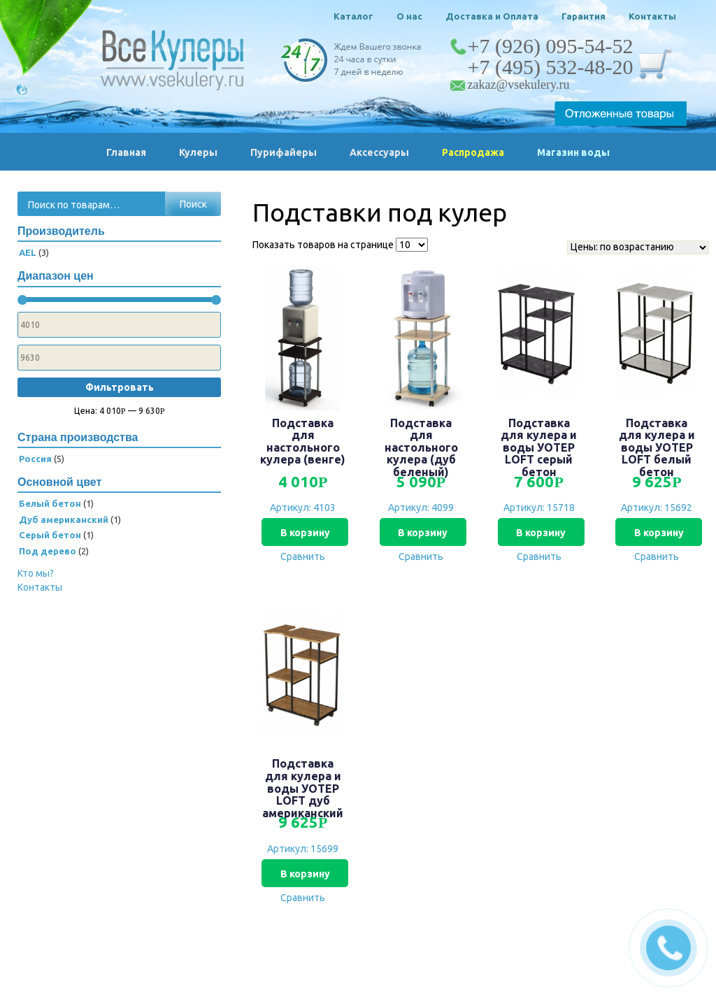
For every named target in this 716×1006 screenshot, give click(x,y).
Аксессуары (379, 152)
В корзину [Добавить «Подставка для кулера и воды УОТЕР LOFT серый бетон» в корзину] (539, 532)
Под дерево (47, 551)
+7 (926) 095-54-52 (550, 46)
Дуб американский (63, 519)
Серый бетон (50, 535)
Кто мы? (35, 573)
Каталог (353, 16)
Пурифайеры (283, 152)
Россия (35, 459)
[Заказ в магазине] (638, 247)
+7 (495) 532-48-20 (550, 67)
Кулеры (198, 152)
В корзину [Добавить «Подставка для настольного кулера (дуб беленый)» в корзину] (421, 532)
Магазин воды (573, 152)
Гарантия (583, 16)
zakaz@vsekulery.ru (519, 85)
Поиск (193, 204)
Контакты (652, 16)
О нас (409, 16)
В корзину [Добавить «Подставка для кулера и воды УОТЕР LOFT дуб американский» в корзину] (303, 873)
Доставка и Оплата (491, 16)
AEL (27, 252)
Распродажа (473, 152)
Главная (126, 152)
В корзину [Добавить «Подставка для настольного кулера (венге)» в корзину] (303, 532)
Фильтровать (119, 387)
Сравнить (302, 556)
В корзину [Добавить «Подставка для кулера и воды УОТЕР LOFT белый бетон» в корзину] (657, 532)
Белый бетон (50, 503)
